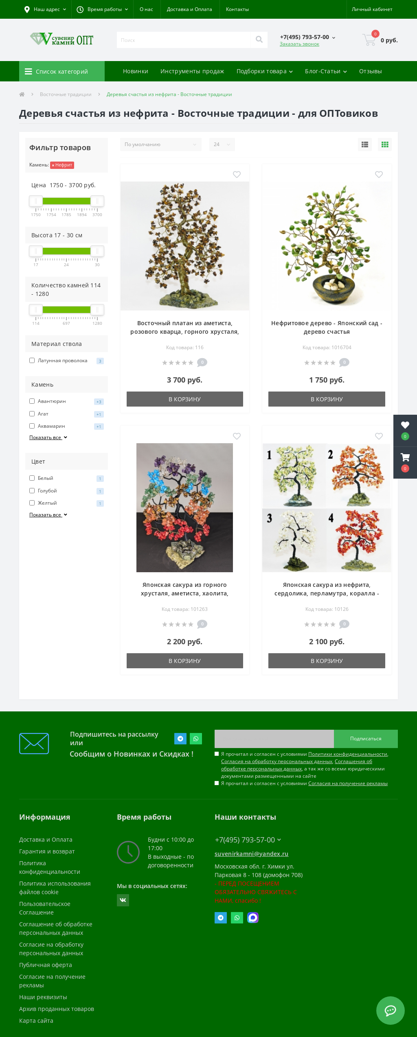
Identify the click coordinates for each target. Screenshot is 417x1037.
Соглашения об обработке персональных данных (296, 765)
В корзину (185, 399)
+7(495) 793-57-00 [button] (248, 839)
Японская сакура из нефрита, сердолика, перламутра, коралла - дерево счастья (326, 593)
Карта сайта (36, 1020)
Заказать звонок (299, 43)
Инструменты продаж (192, 71)
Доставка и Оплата (189, 9)
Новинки (135, 71)
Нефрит (62, 165)
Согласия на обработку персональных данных (276, 761)
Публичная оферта (45, 965)
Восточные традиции (66, 94)
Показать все (48, 437)
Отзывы (370, 71)
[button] (102, 9)
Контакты (237, 9)
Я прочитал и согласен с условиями (304, 783)
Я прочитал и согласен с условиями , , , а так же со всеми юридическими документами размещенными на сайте (304, 764)
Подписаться (366, 738)
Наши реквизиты (43, 997)
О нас (146, 9)
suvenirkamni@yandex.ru (252, 854)
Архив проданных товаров (56, 1009)
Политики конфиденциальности (347, 753)
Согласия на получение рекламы (348, 783)
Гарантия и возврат (47, 851)
